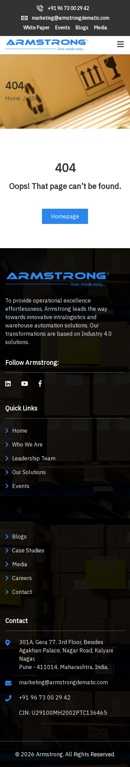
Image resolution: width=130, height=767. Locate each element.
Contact (22, 591)
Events (62, 28)
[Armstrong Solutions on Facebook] (40, 384)
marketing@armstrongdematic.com (65, 18)
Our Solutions (29, 472)
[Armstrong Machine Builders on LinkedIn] (8, 384)
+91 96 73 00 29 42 (63, 8)
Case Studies (28, 550)
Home (12, 98)
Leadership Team (33, 458)
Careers (22, 578)
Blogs (82, 28)
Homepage (65, 216)
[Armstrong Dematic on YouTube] (24, 384)
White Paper (36, 28)
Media (100, 28)
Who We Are (27, 444)
